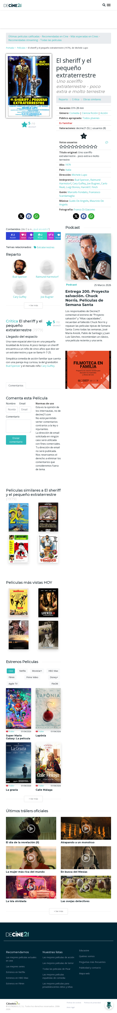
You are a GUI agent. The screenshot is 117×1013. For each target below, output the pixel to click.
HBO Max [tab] (53, 670)
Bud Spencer (13, 366)
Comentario (13, 416)
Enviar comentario (16, 439)
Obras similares (92, 99)
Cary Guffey (48, 366)
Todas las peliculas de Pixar (56, 968)
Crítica (75, 99)
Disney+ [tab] (54, 677)
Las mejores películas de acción (58, 957)
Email (22, 403)
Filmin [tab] (11, 677)
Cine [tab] (11, 670)
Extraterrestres (44, 247)
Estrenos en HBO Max (17, 977)
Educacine (84, 950)
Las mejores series (15, 966)
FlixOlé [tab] (54, 683)
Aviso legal (71, 1007)
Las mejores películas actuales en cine (21, 959)
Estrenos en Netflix (15, 972)
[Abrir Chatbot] (109, 1005)
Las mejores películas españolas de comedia (54, 976)
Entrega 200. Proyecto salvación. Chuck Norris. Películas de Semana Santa (87, 298)
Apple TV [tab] (13, 683)
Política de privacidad (92, 1003)
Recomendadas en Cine (55, 36)
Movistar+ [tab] (37, 670)
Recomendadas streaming (23, 40)
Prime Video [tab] (32, 677)
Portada (10, 47)
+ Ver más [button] (58, 911)
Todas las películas (51, 40)
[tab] (16, 385)
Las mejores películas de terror (58, 963)
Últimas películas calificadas (24, 36)
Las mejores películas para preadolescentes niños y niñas (58, 985)
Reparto (63, 99)
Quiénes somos (87, 956)
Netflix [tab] (22, 670)
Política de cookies (74, 1003)
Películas (21, 47)
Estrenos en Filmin (15, 983)
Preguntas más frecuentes (92, 962)
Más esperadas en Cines (84, 36)
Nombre (11, 403)
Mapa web (84, 973)
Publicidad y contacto (90, 967)
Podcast (71, 284)
